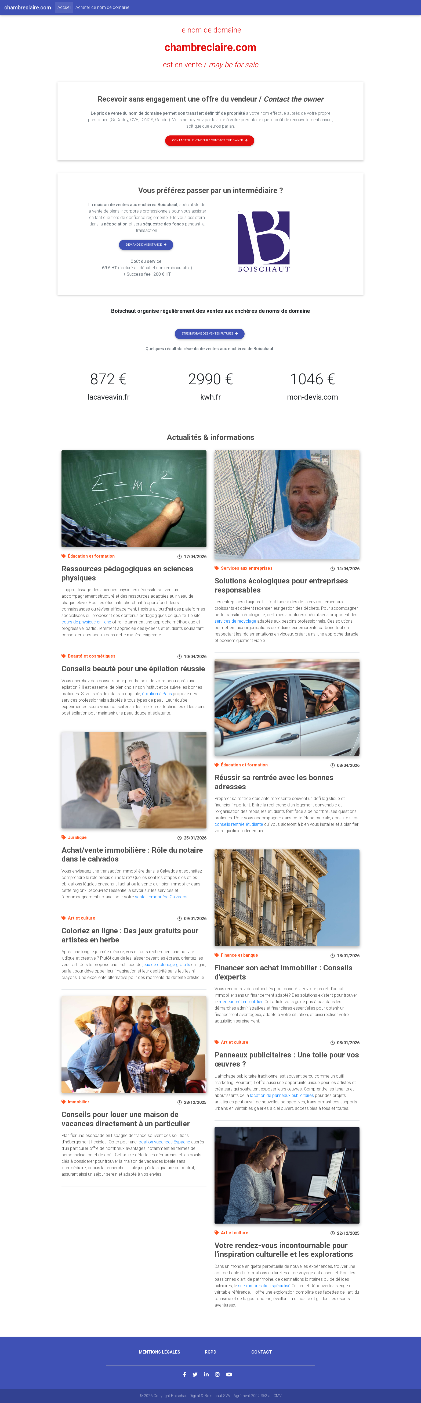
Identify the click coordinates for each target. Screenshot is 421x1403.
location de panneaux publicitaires (282, 1095)
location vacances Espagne (164, 1141)
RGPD (210, 1352)
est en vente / (210, 64)
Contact (261, 1352)
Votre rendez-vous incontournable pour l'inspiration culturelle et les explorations (284, 1250)
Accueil (65, 7)
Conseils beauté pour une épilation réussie (133, 668)
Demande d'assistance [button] (146, 244)
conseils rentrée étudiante (239, 824)
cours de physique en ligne (86, 622)
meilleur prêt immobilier (240, 1001)
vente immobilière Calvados (161, 896)
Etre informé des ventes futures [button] (210, 333)
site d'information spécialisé (264, 1285)
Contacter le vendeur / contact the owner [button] (210, 140)
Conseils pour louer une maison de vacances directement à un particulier (125, 1119)
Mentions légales (159, 1352)
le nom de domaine (210, 30)
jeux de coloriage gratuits (166, 964)
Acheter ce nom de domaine (102, 7)
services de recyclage (235, 621)
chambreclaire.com (210, 47)
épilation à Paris (157, 693)
